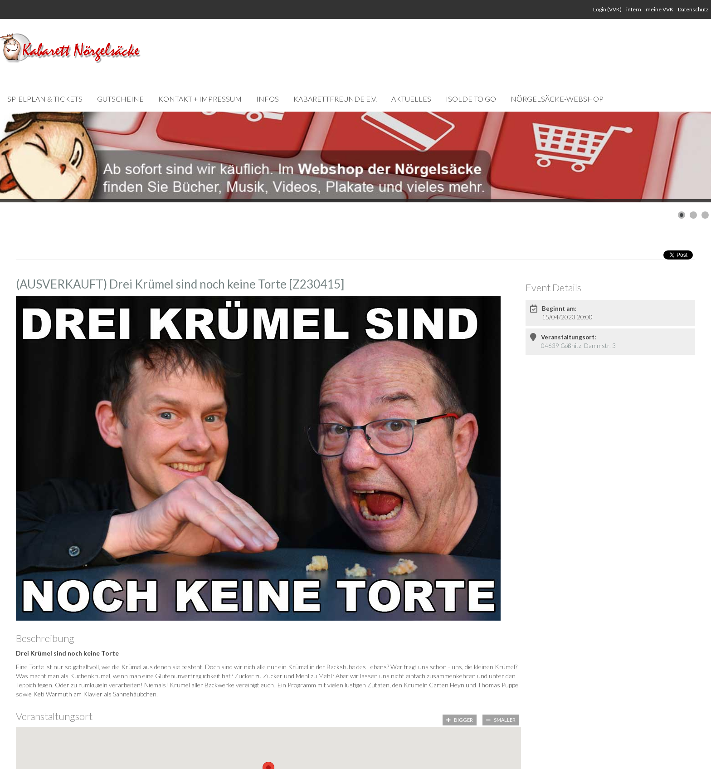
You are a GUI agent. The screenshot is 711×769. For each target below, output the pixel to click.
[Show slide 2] (693, 215)
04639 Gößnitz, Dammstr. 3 (578, 345)
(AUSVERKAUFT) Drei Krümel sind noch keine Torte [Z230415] (180, 284)
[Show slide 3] (705, 215)
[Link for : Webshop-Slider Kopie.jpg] (355, 157)
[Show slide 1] (681, 215)
